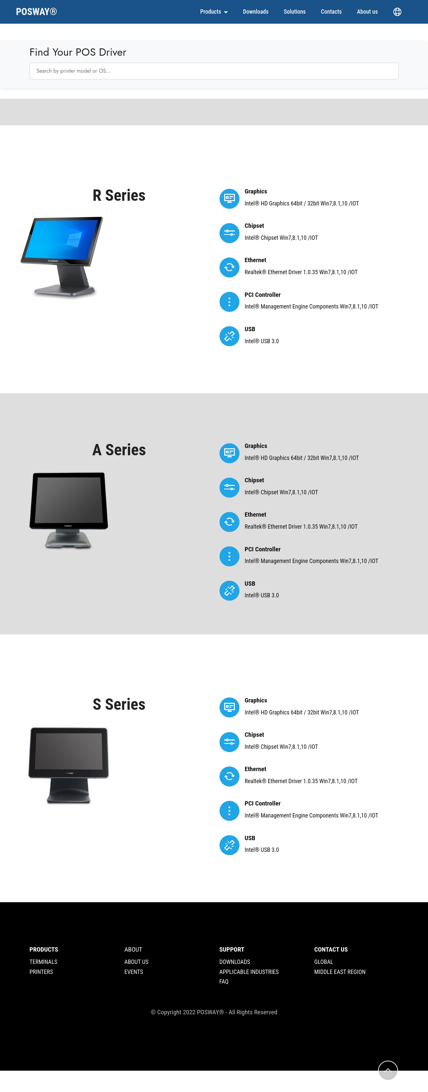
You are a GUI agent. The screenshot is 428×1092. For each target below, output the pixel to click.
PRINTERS (41, 972)
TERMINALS (44, 962)
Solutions (295, 11)
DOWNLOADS (234, 962)
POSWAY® (36, 12)
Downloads (255, 11)
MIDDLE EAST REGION (340, 972)
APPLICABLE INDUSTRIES (249, 972)
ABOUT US (137, 962)
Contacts (331, 11)
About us (367, 11)
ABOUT (134, 949)
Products (210, 11)
